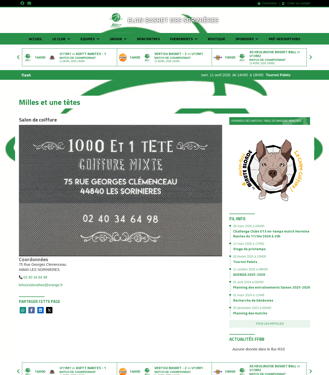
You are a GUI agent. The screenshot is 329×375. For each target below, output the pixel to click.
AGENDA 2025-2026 (249, 274)
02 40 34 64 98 (35, 277)
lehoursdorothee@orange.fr (41, 285)
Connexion (267, 3)
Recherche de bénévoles (253, 300)
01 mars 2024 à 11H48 (248, 295)
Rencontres (148, 38)
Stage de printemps (249, 248)
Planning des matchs (250, 313)
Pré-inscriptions (284, 38)
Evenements (184, 38)
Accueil (35, 38)
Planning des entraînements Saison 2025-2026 (271, 287)
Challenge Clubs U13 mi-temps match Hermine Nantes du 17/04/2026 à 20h (271, 233)
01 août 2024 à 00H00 (248, 282)
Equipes (90, 38)
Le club (61, 38)
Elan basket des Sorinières (173, 20)
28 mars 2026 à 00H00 (248, 226)
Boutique (216, 38)
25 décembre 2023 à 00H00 (252, 308)
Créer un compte (296, 3)
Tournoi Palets (283, 75)
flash (26, 75)
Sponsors (246, 38)
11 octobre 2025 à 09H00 (250, 269)
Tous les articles (270, 323)
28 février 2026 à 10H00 (249, 256)
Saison (118, 38)
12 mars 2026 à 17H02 (248, 244)
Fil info (237, 218)
